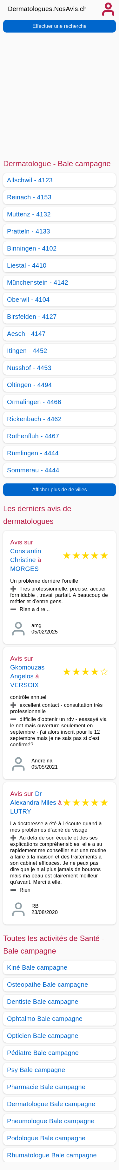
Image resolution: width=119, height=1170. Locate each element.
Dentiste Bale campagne (42, 1001)
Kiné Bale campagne (37, 967)
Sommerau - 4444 (33, 470)
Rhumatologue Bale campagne (52, 1155)
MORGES (24, 568)
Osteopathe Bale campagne (47, 984)
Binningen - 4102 (31, 248)
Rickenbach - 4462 (34, 418)
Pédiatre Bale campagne (43, 1052)
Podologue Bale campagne (46, 1138)
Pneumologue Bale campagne (51, 1121)
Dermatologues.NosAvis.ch (47, 8)
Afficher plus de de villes (59, 489)
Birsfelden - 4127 (32, 316)
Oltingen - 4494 (29, 384)
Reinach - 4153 (29, 197)
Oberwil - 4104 (28, 299)
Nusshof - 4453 (29, 367)
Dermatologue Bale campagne (51, 1103)
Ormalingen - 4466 (34, 401)
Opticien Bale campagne (42, 1035)
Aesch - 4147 (26, 333)
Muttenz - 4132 (29, 214)
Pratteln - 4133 (28, 231)
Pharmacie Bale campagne (46, 1086)
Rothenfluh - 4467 (33, 436)
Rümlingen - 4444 (33, 453)
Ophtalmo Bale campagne (45, 1018)
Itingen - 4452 (27, 350)
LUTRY (20, 811)
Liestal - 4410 (27, 265)
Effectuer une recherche (59, 26)
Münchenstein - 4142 (37, 282)
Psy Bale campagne (36, 1069)
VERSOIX (24, 685)
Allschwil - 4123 (30, 180)
